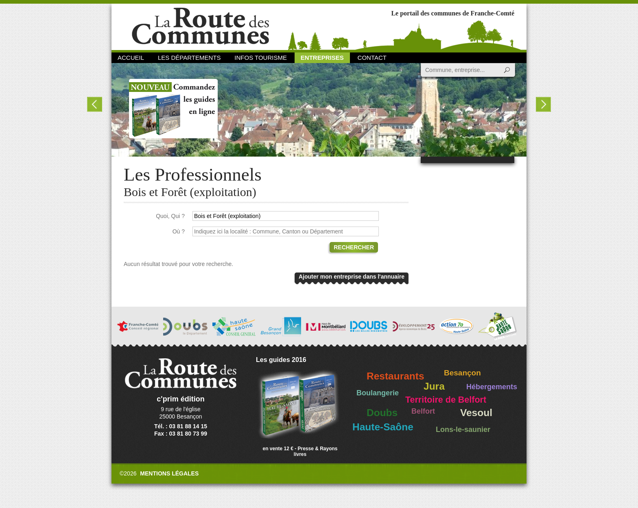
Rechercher (354, 247)
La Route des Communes (200, 26)
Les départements (189, 57)
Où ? (179, 231)
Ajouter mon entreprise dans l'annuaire (351, 276)
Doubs (382, 412)
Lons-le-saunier (463, 429)
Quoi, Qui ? (170, 216)
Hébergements (491, 387)
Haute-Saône (382, 426)
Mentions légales (169, 473)
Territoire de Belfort (445, 400)
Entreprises (322, 57)
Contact (372, 57)
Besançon (462, 372)
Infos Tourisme (260, 57)
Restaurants (395, 376)
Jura (434, 386)
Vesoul (476, 412)
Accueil (131, 57)
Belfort (423, 411)
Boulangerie (377, 393)
